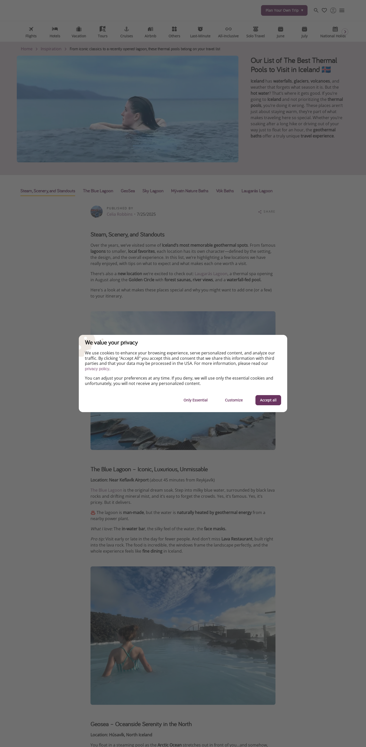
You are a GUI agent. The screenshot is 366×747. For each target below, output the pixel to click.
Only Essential (196, 400)
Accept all (268, 400)
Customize (234, 400)
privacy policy (97, 369)
